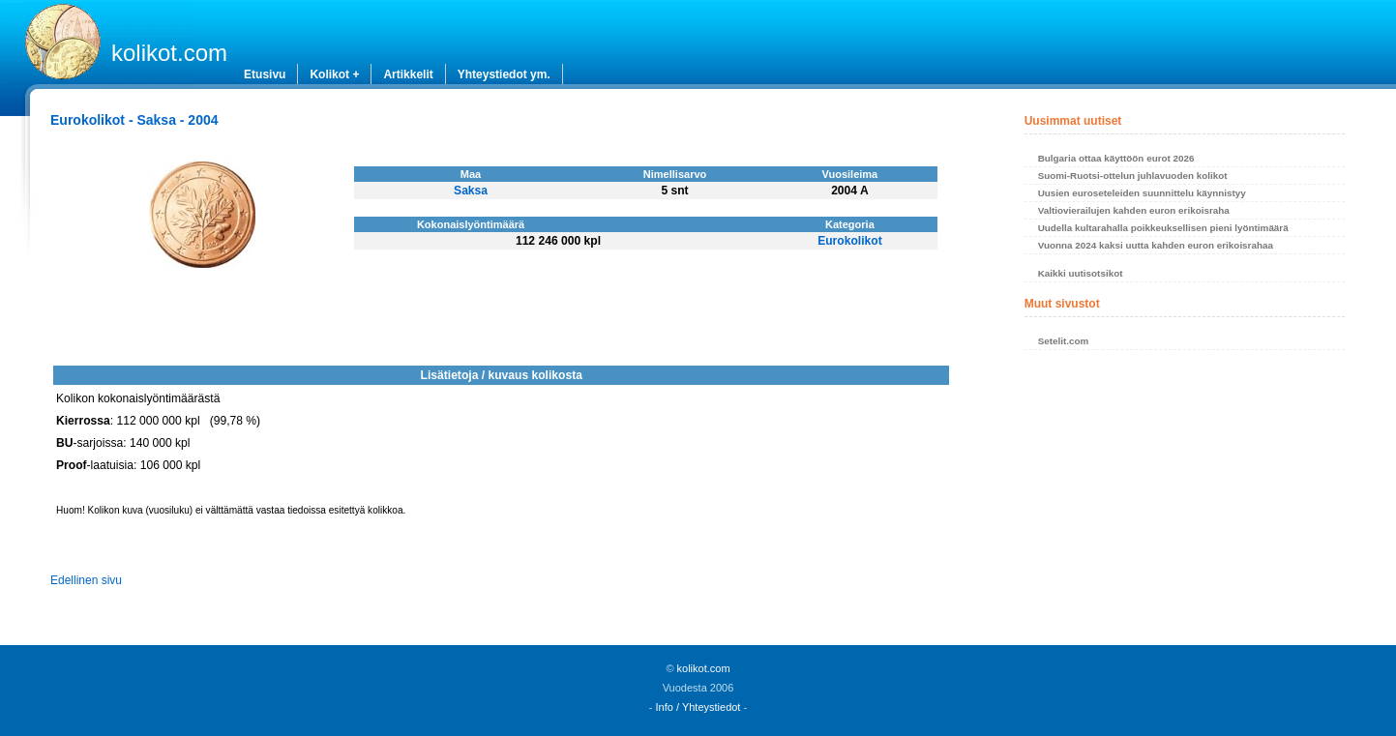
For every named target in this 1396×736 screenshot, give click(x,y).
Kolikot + (334, 74)
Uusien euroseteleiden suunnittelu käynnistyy (1142, 193)
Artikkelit (407, 74)
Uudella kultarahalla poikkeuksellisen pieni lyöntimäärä (1163, 227)
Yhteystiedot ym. (504, 74)
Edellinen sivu (86, 580)
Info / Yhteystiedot (698, 707)
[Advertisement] (1185, 503)
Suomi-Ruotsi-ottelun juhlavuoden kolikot (1133, 175)
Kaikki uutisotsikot (1080, 273)
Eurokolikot (849, 241)
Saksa (471, 190)
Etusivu (264, 74)
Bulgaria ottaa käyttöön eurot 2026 (1116, 158)
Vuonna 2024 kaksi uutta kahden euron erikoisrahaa (1155, 245)
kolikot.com (169, 53)
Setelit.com (1063, 341)
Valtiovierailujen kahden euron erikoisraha (1134, 210)
